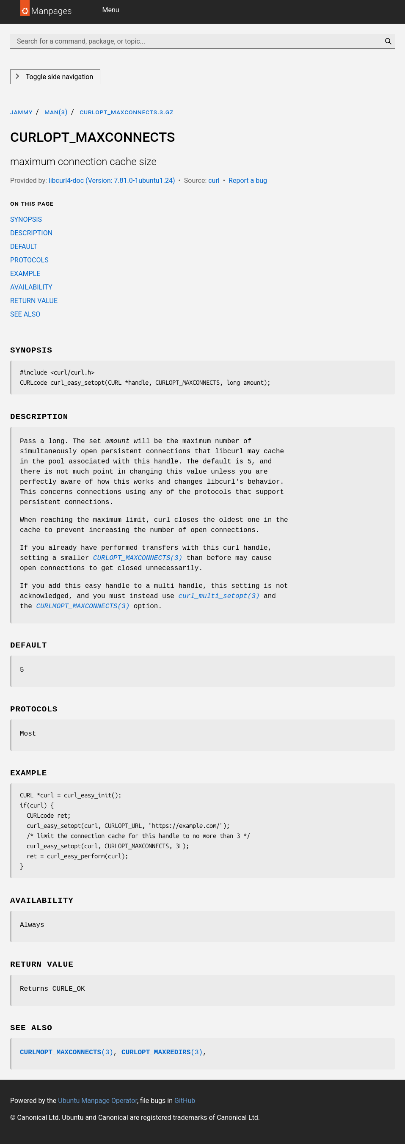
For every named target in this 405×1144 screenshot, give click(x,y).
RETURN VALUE (34, 301)
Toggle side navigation (58, 77)
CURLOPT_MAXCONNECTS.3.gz (127, 112)
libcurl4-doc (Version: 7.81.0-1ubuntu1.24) (112, 180)
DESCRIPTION (31, 233)
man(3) (56, 112)
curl (214, 180)
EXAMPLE (25, 274)
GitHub (184, 1101)
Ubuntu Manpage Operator (97, 1101)
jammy (21, 112)
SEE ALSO (25, 314)
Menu (110, 10)
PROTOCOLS (29, 260)
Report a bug (248, 180)
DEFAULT (23, 247)
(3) (66, 1052)
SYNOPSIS (26, 219)
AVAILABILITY (31, 287)
